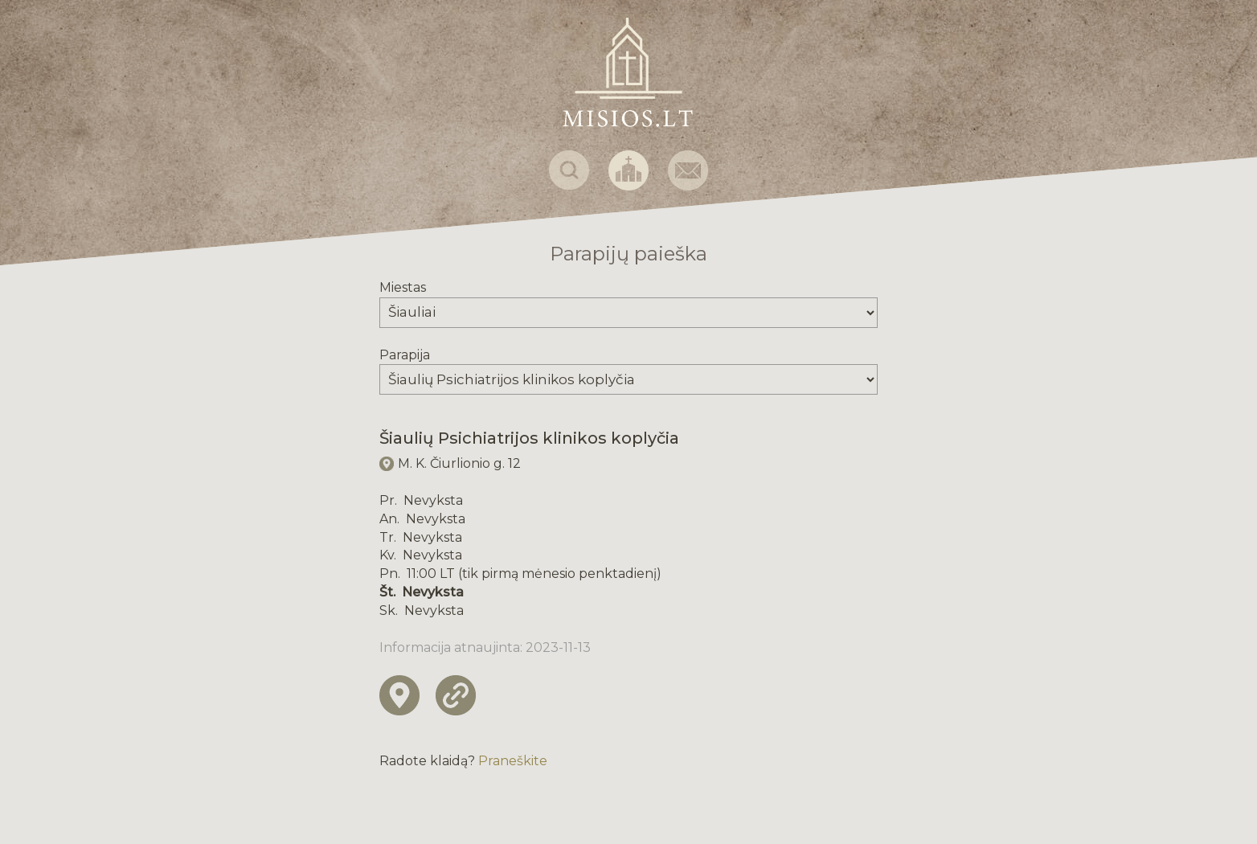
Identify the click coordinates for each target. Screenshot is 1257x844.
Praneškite (512, 760)
